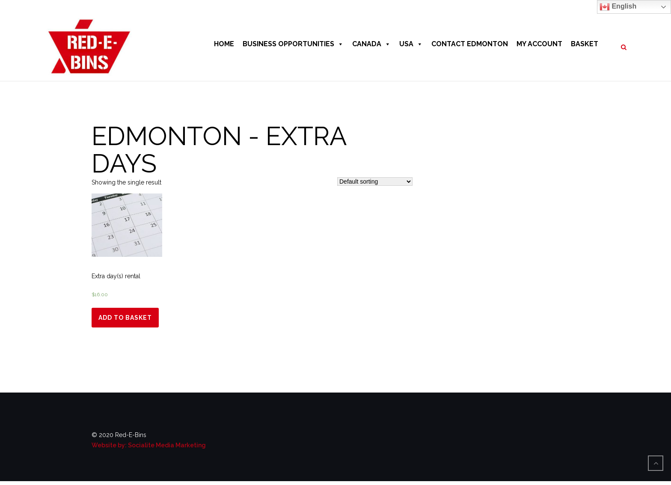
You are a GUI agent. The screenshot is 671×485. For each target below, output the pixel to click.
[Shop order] (375, 181)
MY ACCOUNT (539, 44)
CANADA (371, 44)
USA (411, 44)
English (618, 7)
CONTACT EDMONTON (469, 44)
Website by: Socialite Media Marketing (149, 445)
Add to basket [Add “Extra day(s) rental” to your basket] (125, 317)
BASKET (584, 44)
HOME (224, 44)
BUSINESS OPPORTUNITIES (293, 44)
